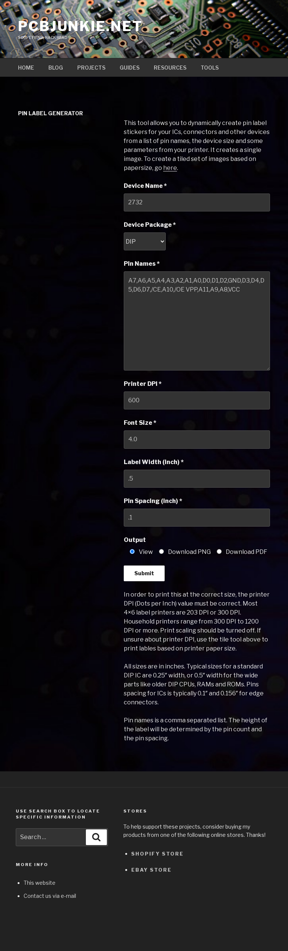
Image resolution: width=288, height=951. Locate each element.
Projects (91, 67)
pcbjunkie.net (80, 26)
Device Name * (145, 185)
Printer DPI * (143, 383)
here (170, 167)
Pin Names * (142, 263)
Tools (210, 67)
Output (135, 539)
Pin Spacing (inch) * (153, 501)
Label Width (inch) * (154, 462)
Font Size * (140, 422)
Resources (170, 67)
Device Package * (150, 224)
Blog (55, 67)
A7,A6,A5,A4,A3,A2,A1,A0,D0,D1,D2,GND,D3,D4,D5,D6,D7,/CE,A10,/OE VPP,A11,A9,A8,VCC (197, 320)
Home (26, 67)
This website (40, 883)
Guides (130, 67)
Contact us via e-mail (50, 896)
